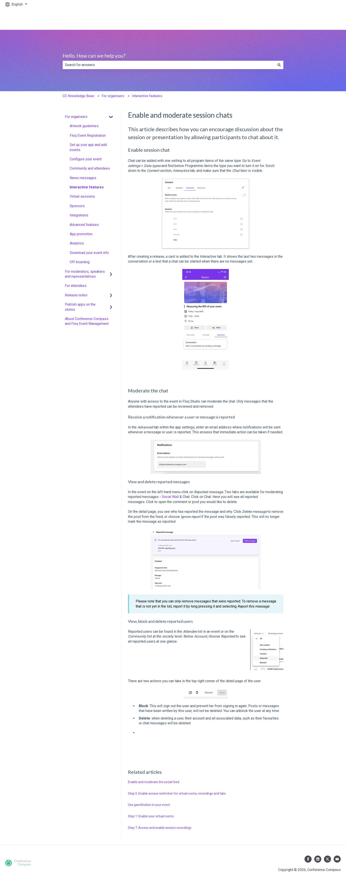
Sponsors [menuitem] (77, 206)
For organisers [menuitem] (76, 117)
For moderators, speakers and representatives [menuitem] (85, 273)
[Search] (279, 65)
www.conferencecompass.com (312, 19)
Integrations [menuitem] (79, 215)
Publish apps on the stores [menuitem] (80, 306)
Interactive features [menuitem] (87, 187)
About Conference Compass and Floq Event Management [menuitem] (87, 321)
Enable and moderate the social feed (153, 782)
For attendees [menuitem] (75, 286)
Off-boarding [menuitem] (80, 262)
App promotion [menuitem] (81, 234)
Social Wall (170, 497)
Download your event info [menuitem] (89, 253)
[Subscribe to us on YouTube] (337, 859)
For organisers (113, 96)
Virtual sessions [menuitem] (82, 196)
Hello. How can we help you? (94, 56)
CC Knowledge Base (78, 96)
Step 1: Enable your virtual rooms (151, 816)
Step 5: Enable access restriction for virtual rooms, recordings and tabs (177, 793)
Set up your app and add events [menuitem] (88, 147)
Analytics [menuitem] (77, 243)
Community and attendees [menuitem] (90, 168)
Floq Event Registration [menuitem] (88, 135)
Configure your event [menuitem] (86, 159)
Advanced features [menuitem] (84, 225)
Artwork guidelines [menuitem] (84, 126)
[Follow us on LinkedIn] (317, 859)
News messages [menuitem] (83, 178)
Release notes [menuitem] (76, 295)
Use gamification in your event (149, 805)
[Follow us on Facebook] (308, 859)
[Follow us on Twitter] (327, 859)
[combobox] (169, 65)
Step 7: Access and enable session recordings (159, 827)
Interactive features (147, 96)
